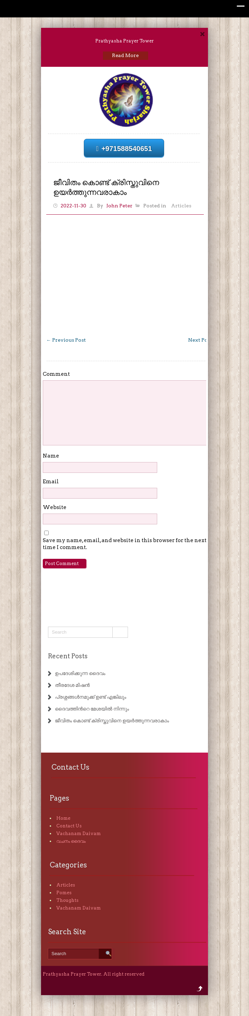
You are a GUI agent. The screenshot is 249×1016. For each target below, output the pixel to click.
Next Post (203, 340)
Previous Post (66, 340)
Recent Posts (68, 656)
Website (54, 507)
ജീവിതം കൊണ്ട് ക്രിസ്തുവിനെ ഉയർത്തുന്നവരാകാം (112, 720)
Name (51, 456)
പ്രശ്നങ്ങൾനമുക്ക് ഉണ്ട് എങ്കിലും (90, 697)
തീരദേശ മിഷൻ (72, 685)
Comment (56, 374)
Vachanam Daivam (78, 833)
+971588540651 (124, 148)
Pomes (64, 892)
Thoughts (67, 900)
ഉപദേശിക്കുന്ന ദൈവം (80, 673)
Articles (181, 205)
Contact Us (69, 825)
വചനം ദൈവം (71, 841)
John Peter (119, 205)
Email (51, 481)
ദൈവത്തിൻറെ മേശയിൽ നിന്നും (92, 709)
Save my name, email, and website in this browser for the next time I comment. (125, 543)
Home (63, 818)
